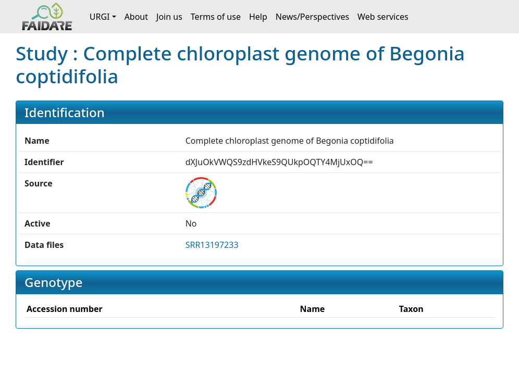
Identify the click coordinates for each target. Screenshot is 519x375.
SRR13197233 (212, 245)
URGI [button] (100, 16)
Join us (169, 16)
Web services (383, 16)
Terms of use (216, 16)
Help (258, 16)
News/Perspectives (312, 16)
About (136, 16)
